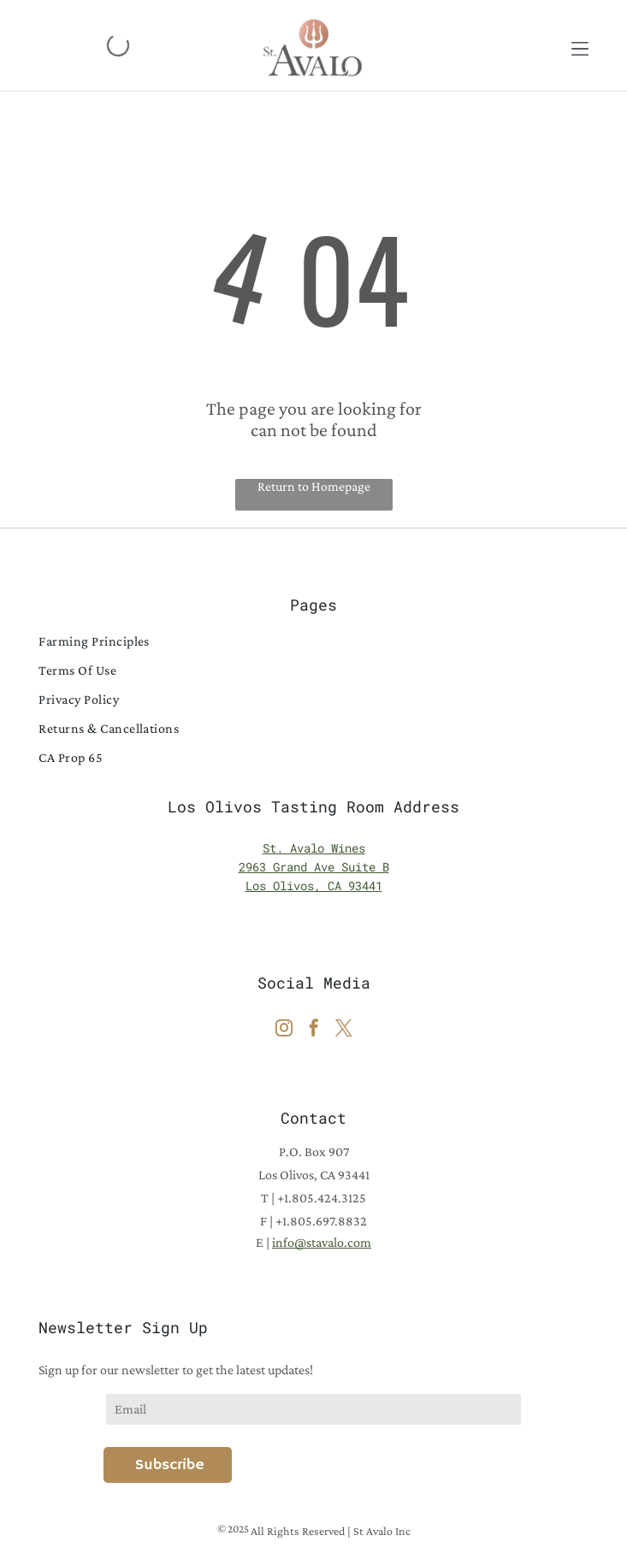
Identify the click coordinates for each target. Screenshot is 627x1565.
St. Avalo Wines (314, 848)
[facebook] (314, 1030)
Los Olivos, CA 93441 (313, 885)
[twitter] (344, 1030)
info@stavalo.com (321, 1242)
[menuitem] (313, 641)
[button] (580, 45)
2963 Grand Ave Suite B (314, 867)
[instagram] (284, 1030)
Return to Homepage (313, 486)
